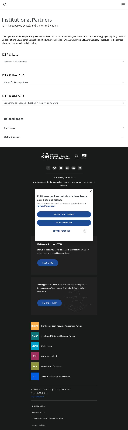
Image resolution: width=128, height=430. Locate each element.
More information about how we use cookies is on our (61, 207)
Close (90, 193)
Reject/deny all (64, 225)
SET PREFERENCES (61, 233)
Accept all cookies (64, 217)
